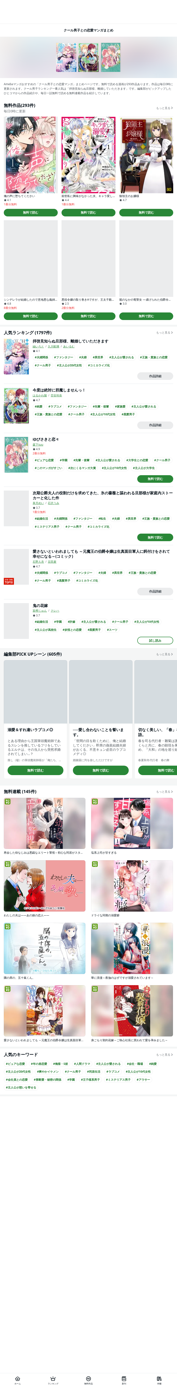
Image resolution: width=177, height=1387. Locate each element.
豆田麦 (52, 562)
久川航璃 (53, 346)
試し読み (155, 640)
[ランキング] (53, 1380)
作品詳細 (155, 376)
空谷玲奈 (56, 395)
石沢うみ (53, 503)
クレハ (55, 611)
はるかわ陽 (40, 395)
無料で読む (30, 212)
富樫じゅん (40, 611)
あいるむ (69, 346)
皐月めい (38, 503)
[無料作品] (88, 1380)
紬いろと (38, 346)
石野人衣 (38, 562)
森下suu (38, 445)
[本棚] (159, 1380)
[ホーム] (17, 1380)
